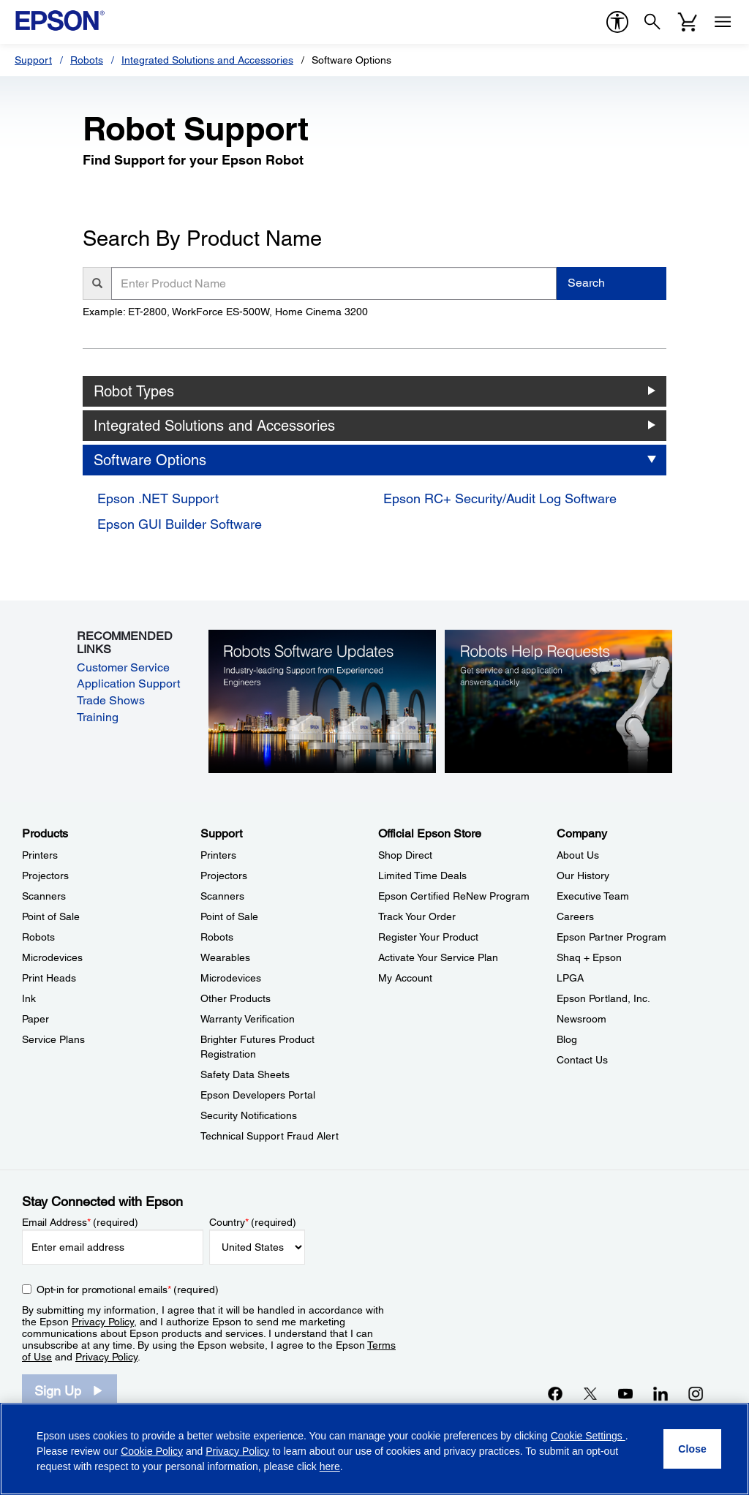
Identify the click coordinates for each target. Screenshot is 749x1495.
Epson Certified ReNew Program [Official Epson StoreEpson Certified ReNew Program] (454, 896)
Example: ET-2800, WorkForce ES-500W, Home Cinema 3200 (225, 311)
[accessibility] (617, 22)
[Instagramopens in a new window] (695, 1393)
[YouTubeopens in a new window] (625, 1393)
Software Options (150, 460)
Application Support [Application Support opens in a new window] (128, 683)
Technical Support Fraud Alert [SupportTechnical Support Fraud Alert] (269, 1136)
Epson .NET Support (158, 498)
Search (586, 283)
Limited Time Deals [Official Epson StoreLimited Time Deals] (422, 875)
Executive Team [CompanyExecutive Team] (593, 896)
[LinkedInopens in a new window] (660, 1393)
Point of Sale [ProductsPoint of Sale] (51, 916)
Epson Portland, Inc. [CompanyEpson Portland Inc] (603, 998)
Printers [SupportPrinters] (218, 855)
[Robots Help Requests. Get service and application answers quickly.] (559, 701)
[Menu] (722, 22)
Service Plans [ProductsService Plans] (53, 1039)
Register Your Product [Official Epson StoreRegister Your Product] (428, 937)
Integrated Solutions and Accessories (207, 60)
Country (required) (252, 1222)
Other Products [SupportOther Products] (235, 998)
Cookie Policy (152, 1451)
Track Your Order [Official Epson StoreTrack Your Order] (417, 916)
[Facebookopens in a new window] (555, 1393)
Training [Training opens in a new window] (97, 717)
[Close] (692, 1449)
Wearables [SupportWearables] (225, 957)
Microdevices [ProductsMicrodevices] (52, 957)
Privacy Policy (103, 1322)
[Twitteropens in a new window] (590, 1393)
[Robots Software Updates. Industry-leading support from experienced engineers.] (322, 701)
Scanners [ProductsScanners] (44, 896)
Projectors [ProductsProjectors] (45, 875)
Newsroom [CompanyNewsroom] (581, 1019)
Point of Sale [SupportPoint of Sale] (229, 916)
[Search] (652, 22)
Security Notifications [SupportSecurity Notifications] (248, 1115)
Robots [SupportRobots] (216, 937)
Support (33, 60)
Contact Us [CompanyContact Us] (582, 1060)
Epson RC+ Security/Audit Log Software (500, 498)
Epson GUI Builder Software (179, 524)
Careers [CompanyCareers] (575, 916)
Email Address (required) (80, 1222)
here (330, 1466)
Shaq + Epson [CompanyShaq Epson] (589, 957)
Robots (86, 60)
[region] (374, 1449)
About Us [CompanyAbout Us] (578, 855)
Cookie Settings (588, 1436)
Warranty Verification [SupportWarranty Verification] (247, 1019)
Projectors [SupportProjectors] (223, 875)
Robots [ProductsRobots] (38, 937)
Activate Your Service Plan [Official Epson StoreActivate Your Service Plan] (438, 957)
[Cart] (687, 22)
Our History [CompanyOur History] (583, 875)
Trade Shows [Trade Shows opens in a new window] (111, 700)
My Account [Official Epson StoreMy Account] (405, 978)
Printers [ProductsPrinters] (40, 855)
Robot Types (134, 391)
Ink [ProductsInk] (29, 998)
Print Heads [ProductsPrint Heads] (49, 978)
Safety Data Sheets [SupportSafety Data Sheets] (245, 1074)
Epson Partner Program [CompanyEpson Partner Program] (611, 937)
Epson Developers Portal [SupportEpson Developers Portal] (257, 1095)
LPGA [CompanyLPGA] (570, 978)
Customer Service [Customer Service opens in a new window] (123, 667)
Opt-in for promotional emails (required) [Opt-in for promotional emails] (128, 1289)
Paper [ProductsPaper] (35, 1019)
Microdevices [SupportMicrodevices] (230, 978)
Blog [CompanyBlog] (567, 1039)
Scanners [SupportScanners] (222, 896)
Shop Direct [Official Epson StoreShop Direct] (405, 855)
